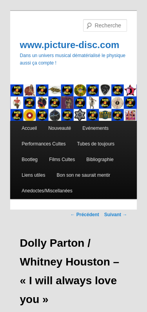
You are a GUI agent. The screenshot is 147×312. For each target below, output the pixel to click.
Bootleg (30, 159)
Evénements (95, 128)
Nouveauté (59, 128)
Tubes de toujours (95, 144)
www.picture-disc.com (70, 44)
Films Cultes (62, 159)
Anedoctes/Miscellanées (47, 191)
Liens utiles (33, 175)
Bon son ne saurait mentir (83, 175)
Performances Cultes (43, 144)
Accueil (29, 128)
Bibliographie (99, 159)
